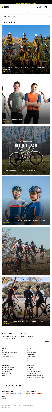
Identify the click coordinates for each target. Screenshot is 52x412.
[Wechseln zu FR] (28, 1)
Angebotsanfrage (31, 356)
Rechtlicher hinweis (6, 405)
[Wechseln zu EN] (26, 1)
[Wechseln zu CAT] (24, 1)
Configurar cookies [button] (6, 407)
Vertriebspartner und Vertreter (9, 352)
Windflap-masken (6, 371)
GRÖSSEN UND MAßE (7, 369)
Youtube (10, 385)
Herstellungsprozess (32, 352)
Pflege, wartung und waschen (34, 371)
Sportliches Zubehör (7, 373)
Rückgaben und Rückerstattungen (35, 377)
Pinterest (16, 385)
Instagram (13, 385)
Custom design (30, 354)
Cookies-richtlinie (17, 405)
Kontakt (4, 354)
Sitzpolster (29, 358)
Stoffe (28, 360)
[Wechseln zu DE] (30, 1)
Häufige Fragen (30, 369)
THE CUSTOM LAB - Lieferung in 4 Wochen (26, 3)
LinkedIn (20, 385)
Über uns (4, 350)
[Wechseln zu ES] (21, 1)
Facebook (3, 385)
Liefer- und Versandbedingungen (35, 375)
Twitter (6, 385)
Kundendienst (30, 367)
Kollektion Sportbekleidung (8, 367)
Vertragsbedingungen (32, 373)
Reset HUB (4, 358)
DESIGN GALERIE (31, 350)
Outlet (3, 375)
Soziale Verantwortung (7, 356)
